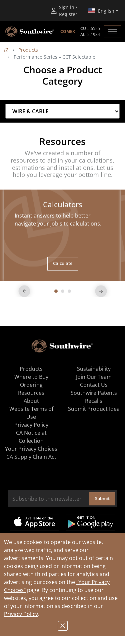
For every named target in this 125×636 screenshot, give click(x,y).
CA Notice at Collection (31, 436)
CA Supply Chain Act (31, 456)
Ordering (31, 384)
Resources (31, 392)
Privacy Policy (21, 614)
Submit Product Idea (94, 408)
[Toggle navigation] (112, 31)
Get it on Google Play (90, 522)
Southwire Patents (94, 392)
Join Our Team (94, 376)
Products (28, 50)
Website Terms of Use (31, 412)
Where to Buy (31, 376)
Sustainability (94, 368)
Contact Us (94, 384)
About (31, 400)
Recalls (93, 400)
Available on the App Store (34, 522)
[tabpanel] (62, 235)
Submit (102, 498)
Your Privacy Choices (31, 448)
